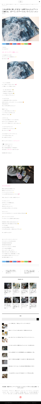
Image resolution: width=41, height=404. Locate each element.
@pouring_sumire (16, 140)
